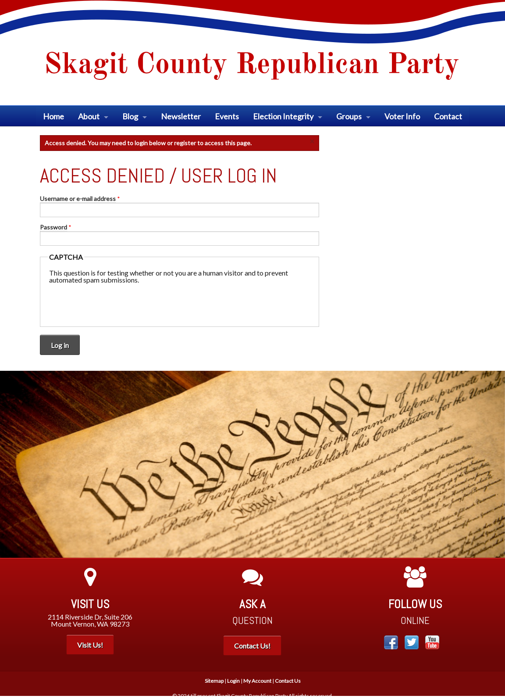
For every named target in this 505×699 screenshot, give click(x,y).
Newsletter (181, 116)
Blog (130, 116)
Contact (448, 116)
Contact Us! (252, 646)
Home (53, 116)
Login (233, 680)
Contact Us (288, 680)
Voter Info (402, 116)
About (89, 116)
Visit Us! (90, 645)
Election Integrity (283, 116)
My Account (257, 680)
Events (227, 116)
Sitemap (214, 680)
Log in (60, 345)
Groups (349, 116)
